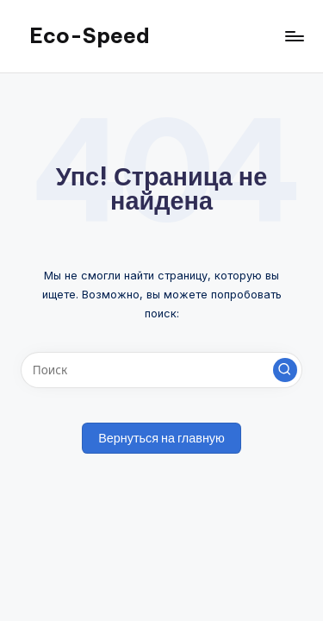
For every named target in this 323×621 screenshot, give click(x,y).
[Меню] (293, 36)
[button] (285, 370)
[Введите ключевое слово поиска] (161, 370)
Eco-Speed (89, 35)
